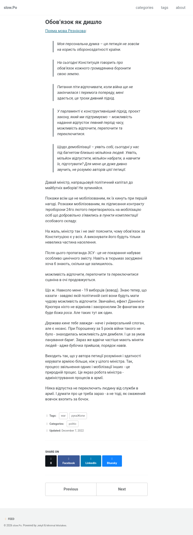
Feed (9, 519)
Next (122, 490)
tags (164, 7)
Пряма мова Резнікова (65, 31)
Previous (71, 490)
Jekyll (40, 525)
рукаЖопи (78, 420)
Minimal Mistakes (57, 525)
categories (144, 7)
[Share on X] (51, 463)
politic (73, 428)
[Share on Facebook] (69, 463)
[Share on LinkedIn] (91, 463)
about (180, 7)
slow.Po (10, 7)
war (63, 420)
